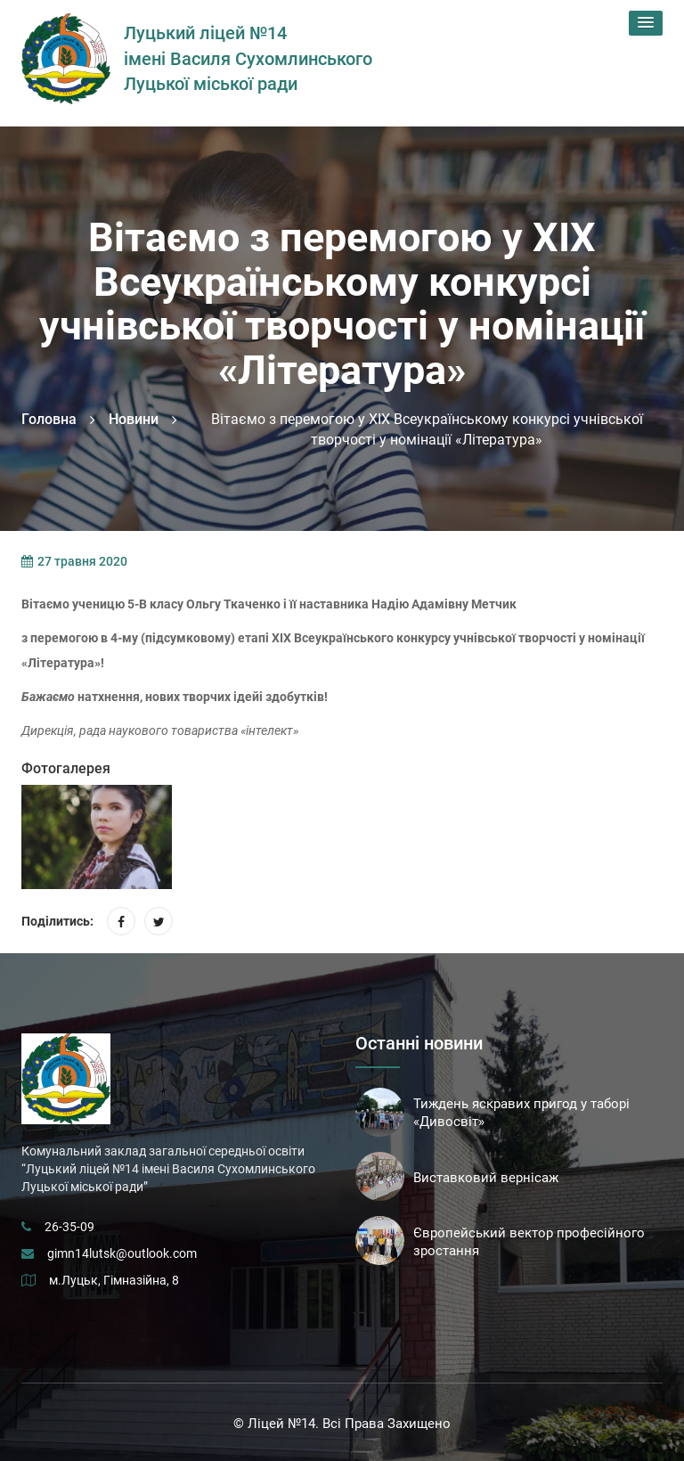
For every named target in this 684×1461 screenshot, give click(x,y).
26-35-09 (69, 1227)
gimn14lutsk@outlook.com (122, 1253)
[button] (646, 23)
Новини (134, 419)
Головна (49, 419)
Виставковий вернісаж (485, 1178)
